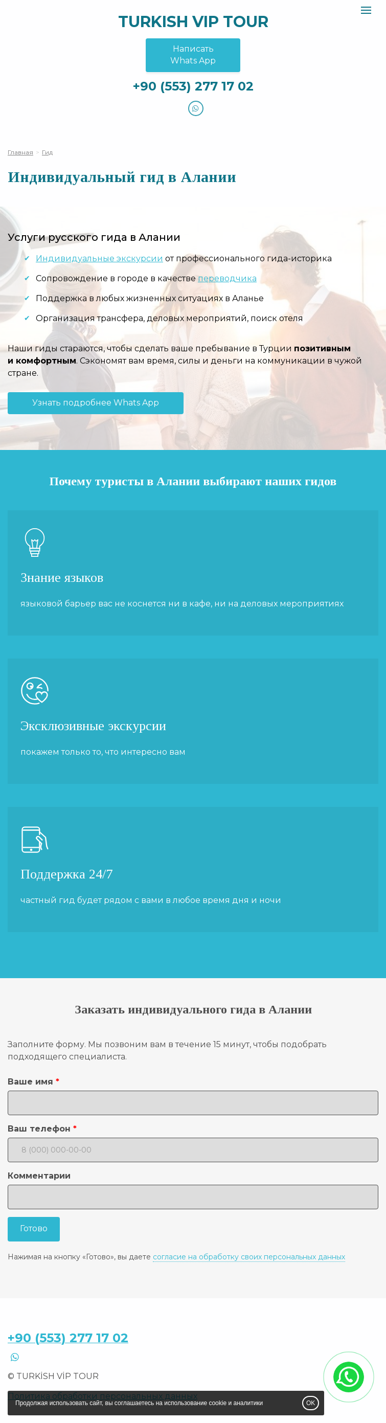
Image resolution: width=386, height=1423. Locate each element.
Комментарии (39, 1176)
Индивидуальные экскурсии (99, 258)
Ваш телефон (39, 1129)
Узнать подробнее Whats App (95, 403)
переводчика (227, 278)
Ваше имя (30, 1082)
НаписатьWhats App (193, 54)
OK (310, 1403)
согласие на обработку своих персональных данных (249, 1256)
